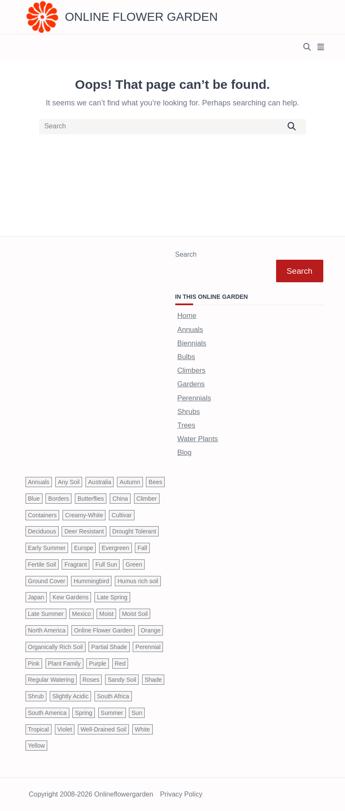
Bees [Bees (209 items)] (155, 482)
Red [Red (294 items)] (120, 663)
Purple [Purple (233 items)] (97, 663)
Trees (186, 425)
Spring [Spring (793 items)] (83, 712)
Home (187, 316)
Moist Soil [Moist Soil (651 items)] (135, 613)
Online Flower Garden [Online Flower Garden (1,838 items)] (103, 630)
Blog (184, 452)
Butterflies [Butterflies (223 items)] (90, 498)
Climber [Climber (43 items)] (147, 498)
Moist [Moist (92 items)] (106, 613)
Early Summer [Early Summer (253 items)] (47, 547)
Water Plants (197, 439)
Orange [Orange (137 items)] (151, 630)
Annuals (190, 330)
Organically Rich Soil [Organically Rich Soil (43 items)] (55, 647)
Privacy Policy (181, 794)
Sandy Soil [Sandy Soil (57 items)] (122, 679)
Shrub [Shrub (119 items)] (36, 696)
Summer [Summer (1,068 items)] (112, 712)
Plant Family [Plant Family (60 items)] (64, 663)
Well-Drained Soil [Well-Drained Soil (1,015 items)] (103, 729)
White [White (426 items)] (142, 729)
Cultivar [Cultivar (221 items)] (121, 515)
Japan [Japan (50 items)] (36, 597)
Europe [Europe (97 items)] (83, 547)
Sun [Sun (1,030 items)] (136, 712)
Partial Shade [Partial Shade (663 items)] (109, 647)
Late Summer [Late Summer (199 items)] (46, 613)
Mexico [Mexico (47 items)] (81, 613)
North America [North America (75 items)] (47, 630)
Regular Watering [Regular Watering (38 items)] (51, 679)
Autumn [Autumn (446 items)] (130, 482)
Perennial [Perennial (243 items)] (147, 647)
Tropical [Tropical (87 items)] (38, 729)
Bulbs (186, 357)
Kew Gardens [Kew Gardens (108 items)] (70, 597)
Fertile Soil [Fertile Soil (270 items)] (42, 564)
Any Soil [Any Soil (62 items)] (69, 482)
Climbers (191, 370)
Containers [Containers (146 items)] (42, 515)
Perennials (194, 398)
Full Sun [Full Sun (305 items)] (106, 564)
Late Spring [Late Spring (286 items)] (112, 597)
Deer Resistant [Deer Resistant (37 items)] (84, 531)
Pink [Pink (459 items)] (34, 663)
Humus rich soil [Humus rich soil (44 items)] (137, 581)
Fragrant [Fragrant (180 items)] (75, 564)
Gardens (191, 384)
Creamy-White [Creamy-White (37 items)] (84, 515)
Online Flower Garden (141, 16)
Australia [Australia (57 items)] (99, 482)
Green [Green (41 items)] (133, 564)
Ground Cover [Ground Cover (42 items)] (47, 581)
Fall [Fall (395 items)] (142, 547)
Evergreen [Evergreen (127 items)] (115, 547)
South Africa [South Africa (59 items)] (113, 696)
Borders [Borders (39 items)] (58, 498)
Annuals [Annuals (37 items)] (39, 482)
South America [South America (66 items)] (47, 712)
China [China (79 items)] (120, 498)
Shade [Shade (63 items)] (153, 679)
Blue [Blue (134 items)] (34, 498)
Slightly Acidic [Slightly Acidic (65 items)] (70, 696)
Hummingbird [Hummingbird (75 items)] (91, 581)
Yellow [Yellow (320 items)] (36, 745)
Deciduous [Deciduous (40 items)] (42, 531)
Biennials (191, 343)
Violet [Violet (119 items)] (64, 729)
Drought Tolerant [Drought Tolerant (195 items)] (134, 531)
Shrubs (188, 412)
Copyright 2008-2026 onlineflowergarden (91, 794)
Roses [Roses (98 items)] (91, 679)
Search (186, 254)
